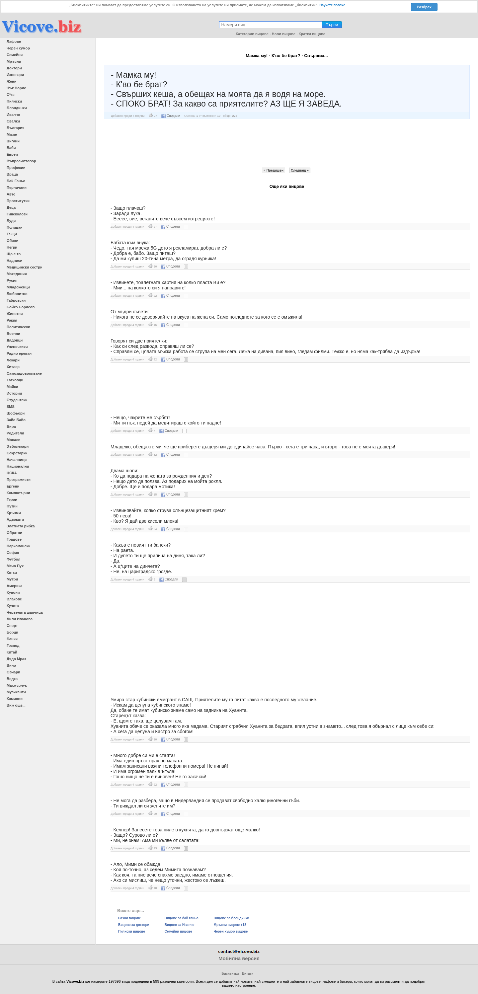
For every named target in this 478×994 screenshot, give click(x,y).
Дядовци (15, 340)
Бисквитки (230, 973)
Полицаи (15, 227)
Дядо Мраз (16, 659)
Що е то (14, 254)
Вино (11, 665)
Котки (12, 572)
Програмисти (19, 480)
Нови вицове (283, 34)
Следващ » (300, 170)
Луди (11, 221)
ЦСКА (12, 473)
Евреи (12, 154)
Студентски (17, 400)
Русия (12, 280)
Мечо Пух (15, 566)
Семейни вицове (178, 931)
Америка (14, 586)
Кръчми (14, 513)
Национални (18, 466)
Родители (15, 433)
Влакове (14, 599)
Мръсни (14, 61)
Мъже (12, 134)
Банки (12, 639)
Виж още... (16, 705)
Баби (11, 148)
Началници (17, 460)
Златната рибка (21, 526)
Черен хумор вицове (231, 931)
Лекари (13, 360)
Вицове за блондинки (231, 918)
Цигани (13, 141)
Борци (12, 632)
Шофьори (16, 413)
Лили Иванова (20, 619)
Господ (13, 646)
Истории (14, 393)
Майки (12, 387)
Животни (15, 314)
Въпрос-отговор (21, 161)
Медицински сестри (24, 267)
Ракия (12, 320)
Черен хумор (18, 48)
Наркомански (19, 546)
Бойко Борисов (21, 307)
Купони (13, 592)
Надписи (14, 261)
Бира (11, 426)
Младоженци (18, 287)
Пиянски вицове (131, 931)
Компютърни (18, 493)
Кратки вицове (312, 34)
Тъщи (12, 234)
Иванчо (13, 114)
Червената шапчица (25, 612)
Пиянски (14, 101)
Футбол (13, 559)
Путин (12, 506)
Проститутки (18, 201)
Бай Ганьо (16, 181)
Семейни (15, 55)
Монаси (14, 440)
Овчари (13, 672)
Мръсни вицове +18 (230, 925)
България (16, 128)
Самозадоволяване (24, 373)
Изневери (15, 75)
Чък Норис (16, 88)
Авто (11, 194)
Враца (12, 174)
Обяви (12, 241)
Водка (12, 679)
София (13, 553)
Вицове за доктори (133, 925)
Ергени (13, 486)
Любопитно (17, 294)
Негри (12, 247)
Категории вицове (252, 34)
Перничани (17, 188)
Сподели (170, 115)
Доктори (14, 68)
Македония (17, 274)
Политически (18, 327)
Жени (11, 81)
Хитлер (13, 367)
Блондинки (17, 108)
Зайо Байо (16, 420)
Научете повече (332, 5)
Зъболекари (18, 446)
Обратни (14, 533)
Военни (13, 334)
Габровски (16, 300)
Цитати (248, 973)
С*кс (11, 95)
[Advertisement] (287, 143)
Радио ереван (19, 353)
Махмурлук (17, 685)
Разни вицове (129, 918)
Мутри (12, 579)
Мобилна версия (239, 958)
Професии (16, 168)
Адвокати (15, 519)
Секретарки (17, 453)
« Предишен (273, 170)
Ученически (17, 347)
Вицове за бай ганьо (182, 918)
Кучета (13, 606)
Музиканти (16, 692)
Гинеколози (17, 214)
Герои (12, 499)
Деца (11, 207)
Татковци (15, 380)
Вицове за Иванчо (180, 925)
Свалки (13, 121)
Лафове (14, 41)
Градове (14, 539)
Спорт (12, 626)
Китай (12, 652)
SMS (11, 407)
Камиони (15, 699)
